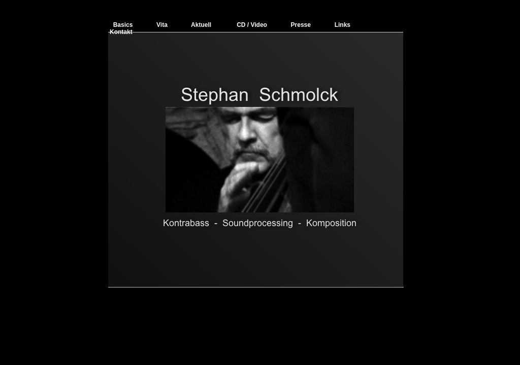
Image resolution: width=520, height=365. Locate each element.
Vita (162, 24)
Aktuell (201, 24)
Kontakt (121, 31)
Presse (301, 24)
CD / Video (253, 24)
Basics (123, 24)
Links (342, 24)
